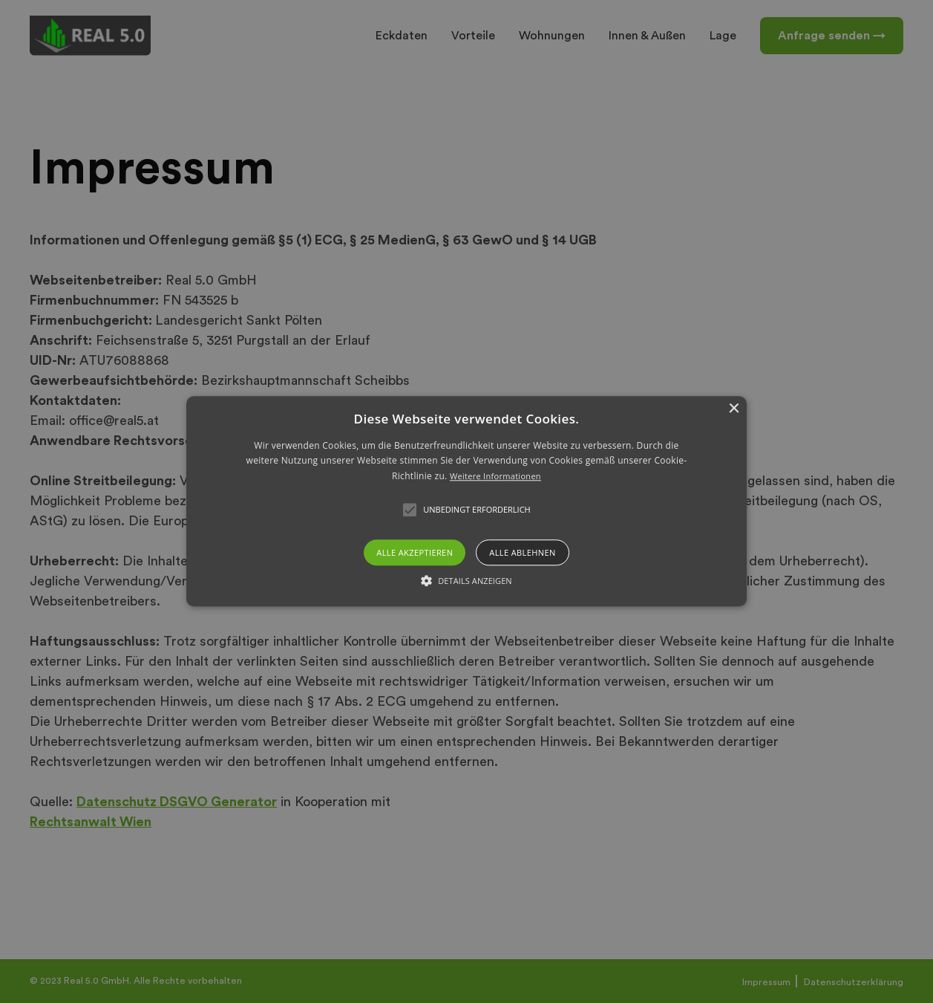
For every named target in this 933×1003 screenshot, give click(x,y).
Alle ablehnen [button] (522, 553)
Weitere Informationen (495, 475)
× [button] (733, 409)
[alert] (466, 501)
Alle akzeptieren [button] (414, 553)
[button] (466, 501)
